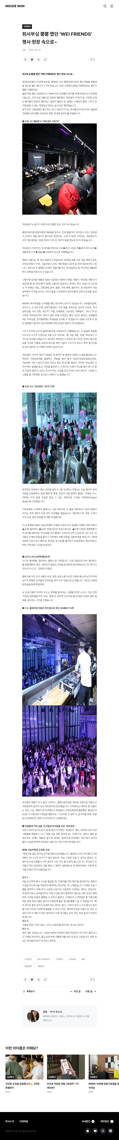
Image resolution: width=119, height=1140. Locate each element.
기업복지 (59, 959)
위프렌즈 (28, 959)
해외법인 (107, 1121)
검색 (105, 6)
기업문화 (72, 959)
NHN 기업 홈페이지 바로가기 (88, 1131)
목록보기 (30, 991)
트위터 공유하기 (39, 60)
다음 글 (89, 991)
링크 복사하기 (45, 60)
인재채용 (23, 1121)
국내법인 (86, 1121)
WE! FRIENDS (43, 959)
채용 (83, 959)
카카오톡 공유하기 (32, 60)
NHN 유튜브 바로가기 (95, 1131)
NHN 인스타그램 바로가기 (103, 1131)
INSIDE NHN (14, 6)
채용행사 (41, 966)
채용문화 (28, 966)
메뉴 (112, 6)
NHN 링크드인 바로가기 (110, 1131)
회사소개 (9, 1121)
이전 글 (77, 991)
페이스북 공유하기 (25, 60)
